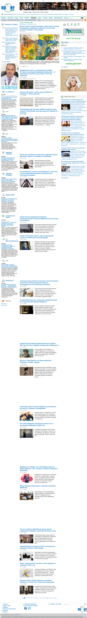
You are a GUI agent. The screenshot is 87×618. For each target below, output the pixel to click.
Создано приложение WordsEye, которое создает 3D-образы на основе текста (73, 48)
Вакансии (5, 610)
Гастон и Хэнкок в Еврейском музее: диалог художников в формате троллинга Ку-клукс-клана (38, 530)
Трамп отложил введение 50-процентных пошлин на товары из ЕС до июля (11, 39)
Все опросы (4, 305)
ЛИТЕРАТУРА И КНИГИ (13, 20)
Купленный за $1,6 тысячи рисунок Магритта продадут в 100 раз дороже (36, 93)
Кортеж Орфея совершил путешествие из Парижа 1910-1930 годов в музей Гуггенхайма (9, 266)
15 (45, 597)
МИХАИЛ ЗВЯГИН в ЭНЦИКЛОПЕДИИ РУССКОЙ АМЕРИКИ (72, 60)
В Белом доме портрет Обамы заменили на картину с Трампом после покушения (9, 180)
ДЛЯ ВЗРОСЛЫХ (58, 18)
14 (43, 597)
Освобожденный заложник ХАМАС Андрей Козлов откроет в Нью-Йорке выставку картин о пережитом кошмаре (9, 117)
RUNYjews (66, 18)
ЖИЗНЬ (51, 18)
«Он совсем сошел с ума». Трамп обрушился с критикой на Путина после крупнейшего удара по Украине (11, 57)
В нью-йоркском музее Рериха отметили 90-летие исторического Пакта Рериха (9, 98)
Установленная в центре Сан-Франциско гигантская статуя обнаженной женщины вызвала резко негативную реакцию (38, 173)
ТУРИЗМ (45, 18)
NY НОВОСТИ (10, 92)
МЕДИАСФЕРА (10, 195)
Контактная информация (9, 608)
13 (42, 597)
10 (36, 597)
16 (47, 597)
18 (51, 597)
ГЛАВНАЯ (3, 18)
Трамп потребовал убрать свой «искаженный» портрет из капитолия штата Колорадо (37, 236)
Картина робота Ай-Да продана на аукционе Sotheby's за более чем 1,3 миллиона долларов (37, 581)
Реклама (5, 612)
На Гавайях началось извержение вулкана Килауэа (10, 43)
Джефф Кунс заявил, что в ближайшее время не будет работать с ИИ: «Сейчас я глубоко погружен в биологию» (39, 468)
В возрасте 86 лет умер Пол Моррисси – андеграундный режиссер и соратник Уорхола (9, 286)
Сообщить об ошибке (55, 604)
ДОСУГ (39, 18)
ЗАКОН (21, 18)
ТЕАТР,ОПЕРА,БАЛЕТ (30, 20)
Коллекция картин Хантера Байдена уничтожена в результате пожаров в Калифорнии (38, 407)
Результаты (4, 303)
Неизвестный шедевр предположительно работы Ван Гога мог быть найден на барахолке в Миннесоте (39, 344)
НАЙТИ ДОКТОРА (73, 64)
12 (40, 597)
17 (49, 597)
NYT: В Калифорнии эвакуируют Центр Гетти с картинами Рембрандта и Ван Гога (37, 424)
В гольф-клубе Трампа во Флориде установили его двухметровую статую (8, 159)
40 (54, 597)
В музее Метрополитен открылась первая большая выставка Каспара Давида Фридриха (38, 301)
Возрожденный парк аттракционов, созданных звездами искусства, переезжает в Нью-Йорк (8, 246)
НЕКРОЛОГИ (9, 280)
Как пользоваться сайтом (31, 605)
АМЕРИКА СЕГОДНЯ (11, 24)
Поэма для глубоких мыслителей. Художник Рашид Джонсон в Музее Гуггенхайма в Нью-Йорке (9, 139)
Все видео (65, 67)
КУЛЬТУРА (33, 18)
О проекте (5, 604)
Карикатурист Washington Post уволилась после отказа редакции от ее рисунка (9, 200)
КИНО (39, 20)
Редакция (5, 607)
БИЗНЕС (27, 18)
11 (38, 597)
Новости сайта (6, 605)
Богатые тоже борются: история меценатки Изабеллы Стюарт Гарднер (35, 361)
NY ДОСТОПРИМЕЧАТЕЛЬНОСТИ (15, 240)
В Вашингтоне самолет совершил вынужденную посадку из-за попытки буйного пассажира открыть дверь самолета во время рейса (11, 49)
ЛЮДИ (16, 18)
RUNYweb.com (23, 24)
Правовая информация (30, 604)
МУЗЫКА (4, 20)
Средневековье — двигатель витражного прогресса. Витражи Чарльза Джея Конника (8, 224)
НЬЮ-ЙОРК (10, 18)
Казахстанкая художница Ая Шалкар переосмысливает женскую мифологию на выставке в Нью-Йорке (39, 218)
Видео (66, 42)
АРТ (22, 20)
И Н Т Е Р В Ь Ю (73, 38)
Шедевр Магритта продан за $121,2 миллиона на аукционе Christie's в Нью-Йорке (37, 547)
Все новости (7, 61)
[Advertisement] (35, 140)
